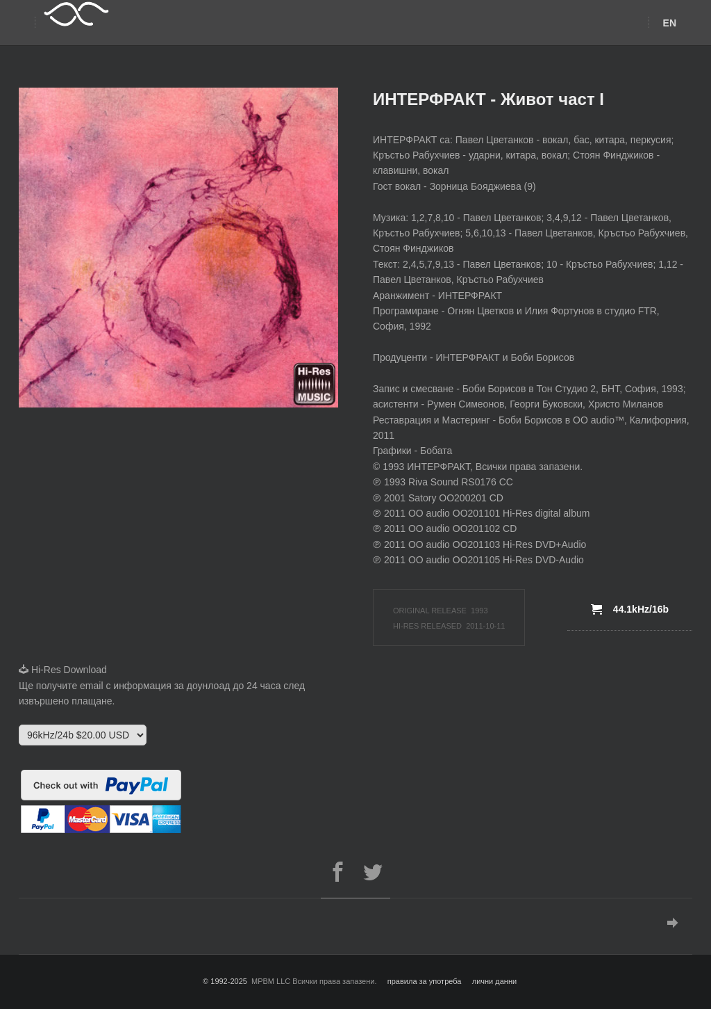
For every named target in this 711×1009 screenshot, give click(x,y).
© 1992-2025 (225, 981)
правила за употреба (424, 981)
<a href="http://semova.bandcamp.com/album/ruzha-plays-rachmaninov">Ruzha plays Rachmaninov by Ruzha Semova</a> (140, 532)
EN (669, 23)
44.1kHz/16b (630, 609)
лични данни (494, 981)
